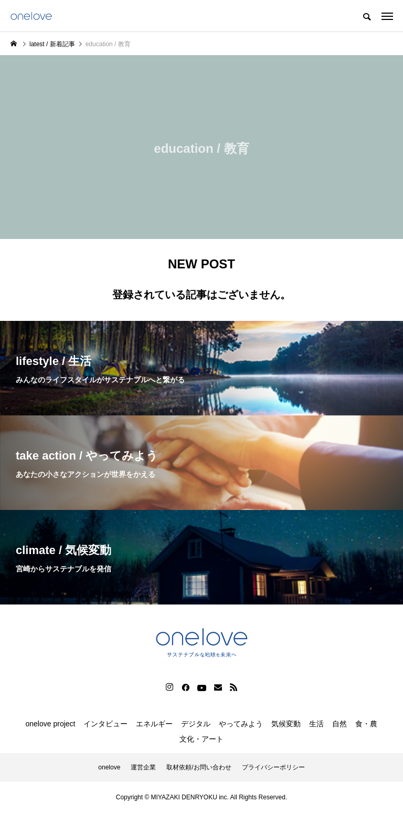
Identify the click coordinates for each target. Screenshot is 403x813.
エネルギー (154, 723)
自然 (339, 723)
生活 (316, 723)
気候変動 (286, 723)
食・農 (366, 723)
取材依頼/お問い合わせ (198, 767)
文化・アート (201, 739)
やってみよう (241, 723)
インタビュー (105, 723)
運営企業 (143, 767)
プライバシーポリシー (273, 767)
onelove (109, 767)
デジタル (195, 723)
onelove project (51, 723)
